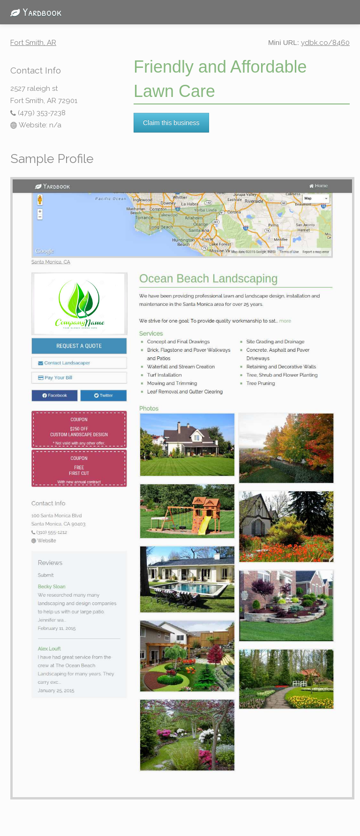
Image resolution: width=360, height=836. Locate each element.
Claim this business (171, 122)
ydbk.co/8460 (325, 42)
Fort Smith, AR (33, 42)
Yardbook (33, 11)
